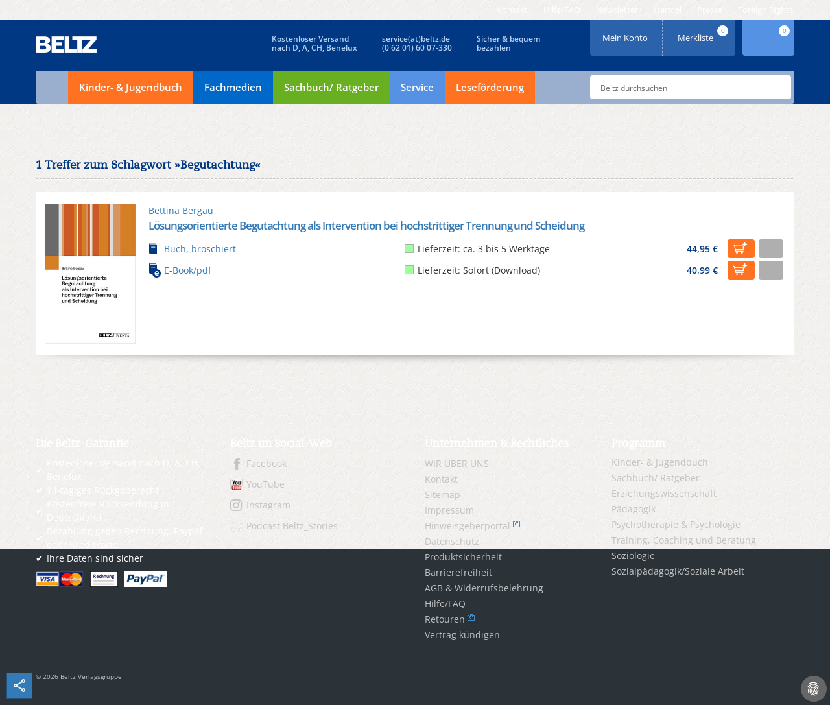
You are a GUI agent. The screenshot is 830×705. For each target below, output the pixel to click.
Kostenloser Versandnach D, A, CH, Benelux (314, 43)
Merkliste (704, 33)
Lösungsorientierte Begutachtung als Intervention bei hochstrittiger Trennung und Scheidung (366, 225)
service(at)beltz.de (416, 38)
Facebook (266, 463)
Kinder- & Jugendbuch (130, 86)
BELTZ (67, 44)
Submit (776, 87)
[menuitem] (512, 10)
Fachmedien (233, 86)
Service (417, 86)
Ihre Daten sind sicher (95, 558)
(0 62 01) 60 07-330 (417, 47)
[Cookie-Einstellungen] (814, 689)
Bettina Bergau (180, 210)
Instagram (268, 505)
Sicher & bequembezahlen (508, 43)
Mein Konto (626, 33)
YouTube (265, 484)
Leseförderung (490, 86)
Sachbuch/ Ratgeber (331, 86)
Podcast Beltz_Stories (292, 526)
